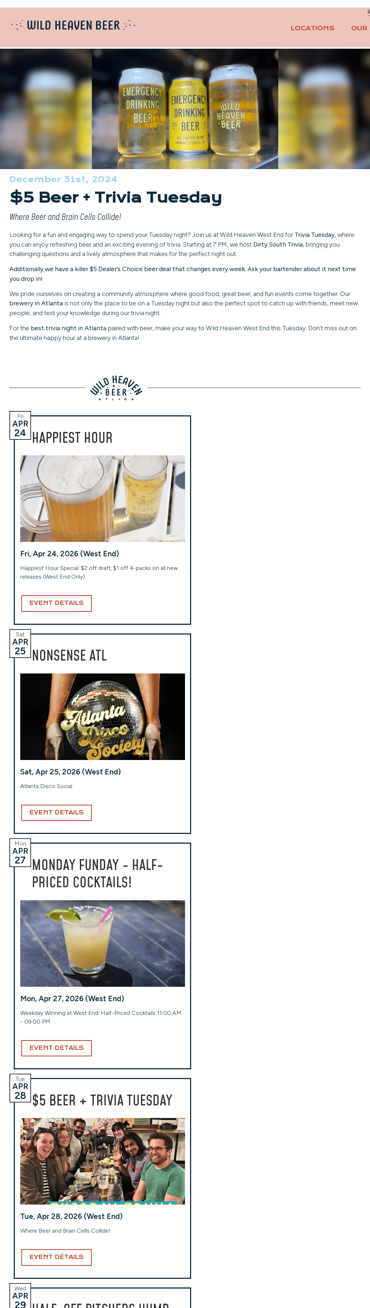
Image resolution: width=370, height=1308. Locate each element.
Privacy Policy (297, 1231)
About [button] (335, 31)
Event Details (56, 697)
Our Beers (264, 31)
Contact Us (335, 14)
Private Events (283, 14)
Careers (288, 1210)
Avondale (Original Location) (51, 1183)
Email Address (181, 1094)
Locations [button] (203, 31)
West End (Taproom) (128, 1183)
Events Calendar (300, 1199)
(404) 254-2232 (124, 1217)
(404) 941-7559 (212, 1226)
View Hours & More (41, 1245)
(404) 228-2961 (36, 1235)
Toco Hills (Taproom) (216, 1183)
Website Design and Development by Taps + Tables (185, 1293)
